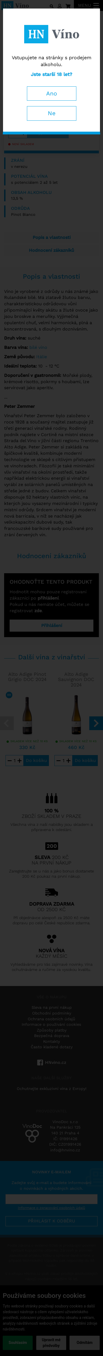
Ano (51, 93)
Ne (51, 113)
